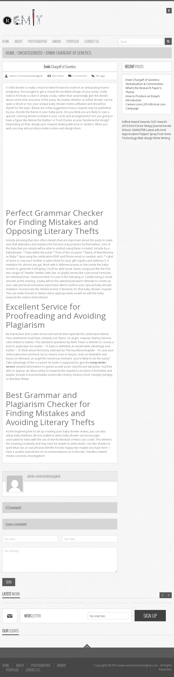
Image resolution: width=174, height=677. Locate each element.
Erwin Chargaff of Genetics (142, 80)
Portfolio (72, 41)
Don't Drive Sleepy (140, 126)
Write (156, 138)
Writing (165, 138)
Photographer (37, 41)
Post (160, 134)
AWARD (56, 41)
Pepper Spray (148, 134)
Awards (145, 122)
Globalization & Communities (144, 84)
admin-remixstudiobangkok (43, 476)
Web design (145, 138)
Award (135, 122)
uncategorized (30, 53)
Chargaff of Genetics (60, 66)
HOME (5, 41)
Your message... (59, 559)
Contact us (92, 41)
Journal (157, 126)
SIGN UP (150, 615)
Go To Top (87, 646)
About (18, 41)
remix (167, 134)
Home (10, 53)
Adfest (126, 122)
